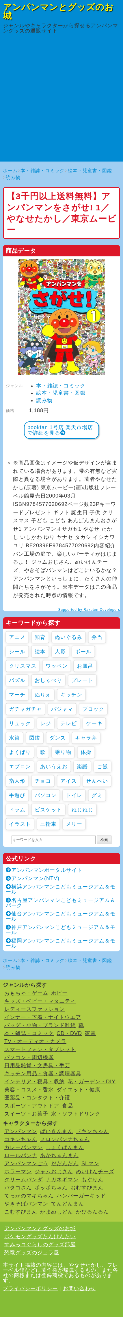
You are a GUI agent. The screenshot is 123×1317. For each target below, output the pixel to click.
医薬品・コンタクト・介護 (37, 1098)
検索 (104, 840)
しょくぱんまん (65, 1147)
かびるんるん (92, 1212)
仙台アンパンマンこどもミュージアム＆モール (60, 916)
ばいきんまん (56, 1131)
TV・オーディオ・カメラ (35, 1041)
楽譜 (82, 766)
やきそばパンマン (26, 1204)
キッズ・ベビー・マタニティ (40, 1001)
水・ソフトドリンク (75, 1114)
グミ (97, 795)
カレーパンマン (23, 1147)
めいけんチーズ (95, 1171)
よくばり (20, 752)
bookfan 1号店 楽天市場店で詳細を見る (60, 430)
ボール (83, 651)
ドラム (17, 810)
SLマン (90, 1163)
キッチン (71, 695)
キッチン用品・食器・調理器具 (42, 1073)
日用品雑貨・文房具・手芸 (37, 1065)
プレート (82, 680)
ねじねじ (82, 810)
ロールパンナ (20, 1155)
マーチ (17, 695)
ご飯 (102, 766)
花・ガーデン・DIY (91, 1081)
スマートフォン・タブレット (40, 1049)
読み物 (13, 177)
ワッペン (57, 666)
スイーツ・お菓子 (26, 1114)
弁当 (97, 637)
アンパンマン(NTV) (32, 878)
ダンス (57, 738)
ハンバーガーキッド (81, 1196)
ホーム (10, 170)
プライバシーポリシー (30, 1288)
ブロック (93, 709)
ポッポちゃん (51, 1188)
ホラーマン (18, 1171)
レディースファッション (34, 1009)
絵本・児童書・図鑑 (90, 170)
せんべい (97, 781)
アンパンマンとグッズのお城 (58, 11)
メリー (74, 824)
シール (17, 651)
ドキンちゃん (92, 1131)
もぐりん (92, 1179)
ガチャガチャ (25, 709)
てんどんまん (67, 1204)
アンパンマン (20, 1131)
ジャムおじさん (54, 1171)
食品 (67, 1106)
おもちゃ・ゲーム (26, 993)
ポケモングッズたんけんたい (40, 1236)
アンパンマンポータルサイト (44, 870)
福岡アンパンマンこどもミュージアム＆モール (60, 943)
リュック (20, 723)
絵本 (40, 651)
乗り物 (63, 752)
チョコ (43, 781)
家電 (90, 1033)
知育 (40, 637)
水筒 (14, 738)
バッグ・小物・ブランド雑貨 (40, 1025)
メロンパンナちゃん (65, 1139)
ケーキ (94, 723)
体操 (86, 752)
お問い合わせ (79, 1288)
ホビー (59, 993)
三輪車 (48, 824)
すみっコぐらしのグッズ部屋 (40, 1244)
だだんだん (65, 1163)
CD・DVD (69, 1033)
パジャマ (62, 709)
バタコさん (18, 1188)
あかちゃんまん (59, 1155)
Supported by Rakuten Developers (89, 610)
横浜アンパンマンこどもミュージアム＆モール (60, 889)
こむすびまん (20, 1212)
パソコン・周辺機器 (29, 1057)
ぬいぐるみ (68, 637)
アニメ (17, 637)
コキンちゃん (20, 1139)
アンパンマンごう (26, 1163)
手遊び (17, 795)
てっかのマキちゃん (29, 1196)
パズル (17, 680)
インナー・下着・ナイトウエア (42, 1017)
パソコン (46, 795)
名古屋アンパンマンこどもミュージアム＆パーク (60, 902)
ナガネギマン (62, 1179)
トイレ (74, 795)
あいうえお (54, 766)
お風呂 (85, 666)
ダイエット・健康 (78, 1090)
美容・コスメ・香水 (29, 1090)
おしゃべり (48, 680)
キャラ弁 (86, 738)
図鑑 (34, 738)
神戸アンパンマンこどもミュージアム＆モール (60, 929)
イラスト (20, 824)
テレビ (68, 723)
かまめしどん (56, 1212)
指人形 (17, 781)
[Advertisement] (61, 100)
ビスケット (48, 810)
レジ (45, 723)
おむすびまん (86, 1188)
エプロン (20, 766)
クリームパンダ (23, 1179)
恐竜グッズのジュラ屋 (31, 1252)
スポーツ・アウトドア (31, 1106)
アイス (68, 781)
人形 (60, 651)
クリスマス (22, 666)
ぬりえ (43, 695)
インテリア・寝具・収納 (34, 1081)
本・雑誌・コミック (42, 170)
